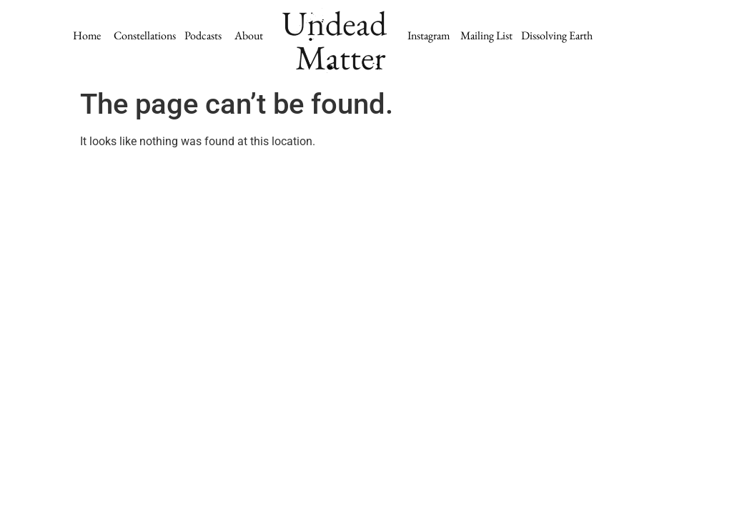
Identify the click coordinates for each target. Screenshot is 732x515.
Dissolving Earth (557, 35)
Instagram (428, 35)
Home (87, 35)
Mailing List (487, 35)
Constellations (145, 35)
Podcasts (208, 35)
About (248, 35)
